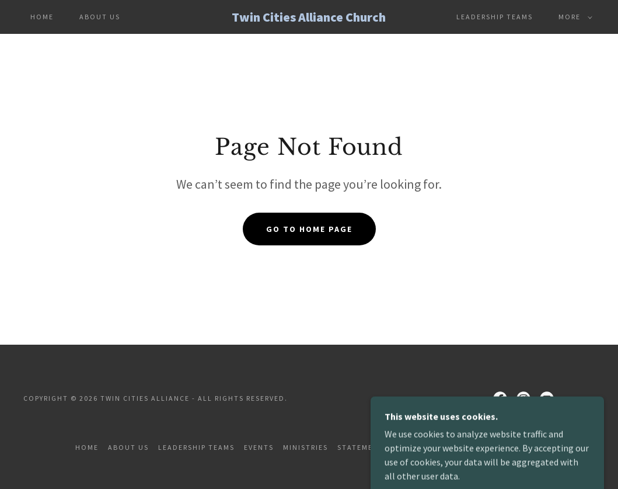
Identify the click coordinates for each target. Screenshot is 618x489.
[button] (573, 17)
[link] (309, 18)
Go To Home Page (309, 229)
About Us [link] (99, 16)
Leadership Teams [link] (494, 16)
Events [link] (259, 447)
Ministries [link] (305, 447)
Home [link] (42, 16)
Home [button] (87, 447)
